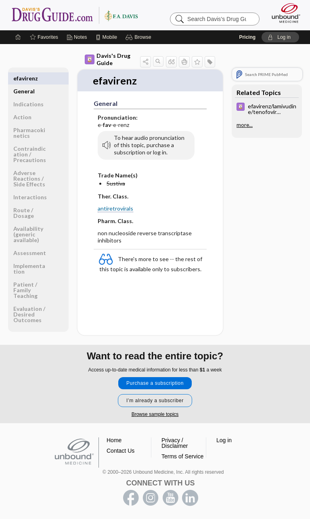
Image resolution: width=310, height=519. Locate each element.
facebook (131, 498)
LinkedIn (190, 498)
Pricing (247, 37)
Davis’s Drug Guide (74, 15)
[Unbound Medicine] (283, 13)
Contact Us (120, 450)
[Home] (18, 37)
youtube (170, 498)
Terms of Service (182, 456)
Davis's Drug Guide (107, 59)
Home (114, 440)
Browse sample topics (155, 414)
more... (245, 125)
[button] (139, 37)
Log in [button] (224, 440)
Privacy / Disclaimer (174, 443)
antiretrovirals (115, 208)
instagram (150, 498)
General (24, 78)
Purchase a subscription (155, 383)
